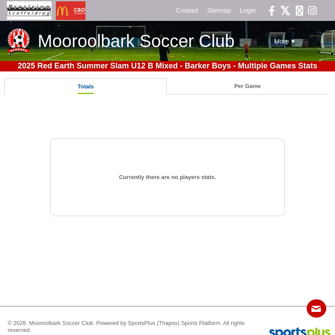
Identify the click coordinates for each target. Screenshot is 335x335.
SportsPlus (141, 323)
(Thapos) (168, 323)
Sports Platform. (201, 323)
